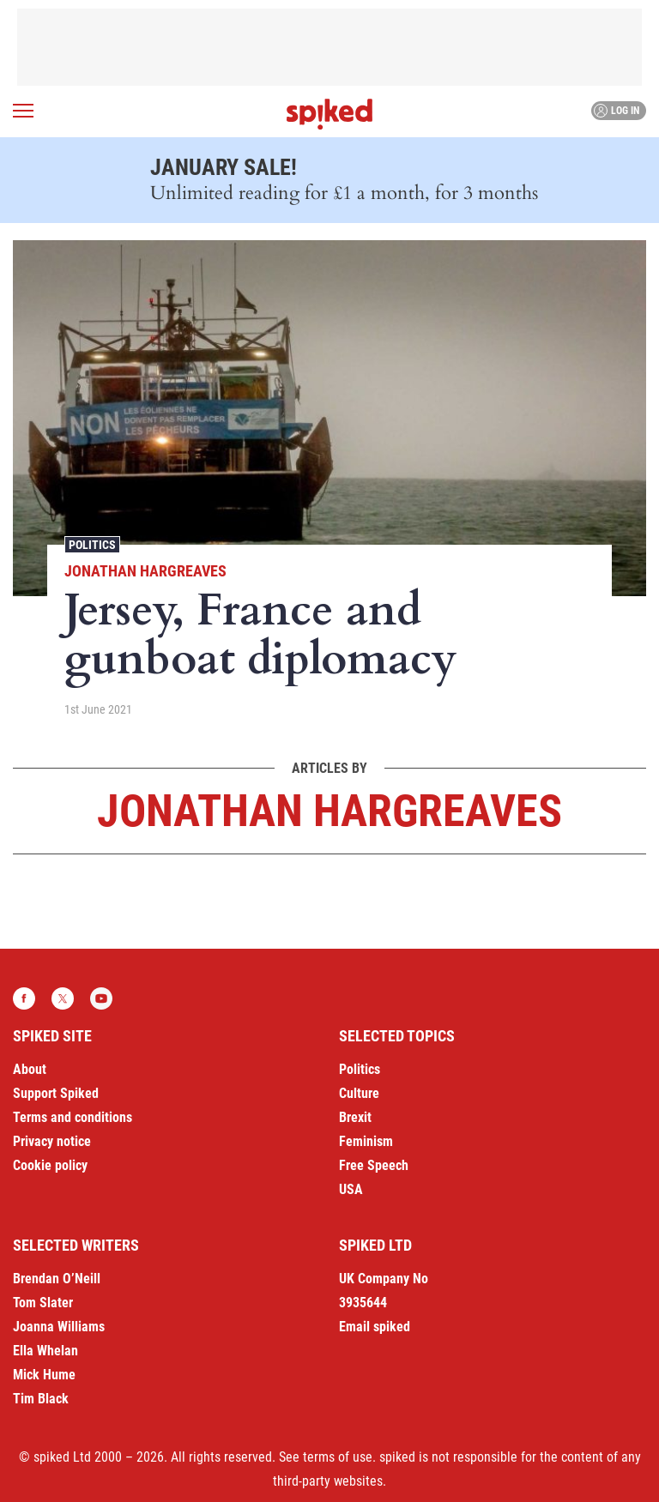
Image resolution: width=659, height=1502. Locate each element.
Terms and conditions (72, 1117)
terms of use (337, 1457)
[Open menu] (23, 110)
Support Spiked (56, 1093)
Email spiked (374, 1326)
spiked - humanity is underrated (329, 114)
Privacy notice (52, 1141)
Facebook (24, 998)
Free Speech (373, 1165)
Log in (616, 111)
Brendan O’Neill (56, 1278)
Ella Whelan (45, 1350)
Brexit (355, 1117)
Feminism (366, 1141)
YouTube (101, 998)
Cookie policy (50, 1165)
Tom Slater (43, 1302)
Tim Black (41, 1398)
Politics (92, 545)
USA (351, 1189)
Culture (359, 1093)
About (29, 1069)
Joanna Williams (59, 1326)
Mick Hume (44, 1374)
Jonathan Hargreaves (145, 571)
